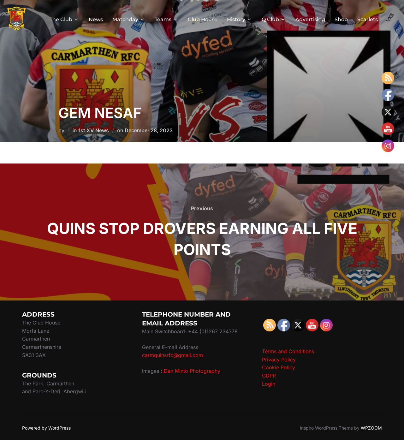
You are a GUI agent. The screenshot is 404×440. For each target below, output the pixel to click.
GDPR (269, 375)
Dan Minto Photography (192, 371)
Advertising (310, 19)
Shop (341, 19)
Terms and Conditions (288, 351)
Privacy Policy (279, 359)
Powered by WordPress (46, 428)
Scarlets (367, 19)
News (96, 19)
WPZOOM (371, 428)
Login (268, 384)
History (239, 19)
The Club (64, 19)
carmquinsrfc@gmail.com (172, 355)
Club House (202, 19)
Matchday (128, 19)
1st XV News (93, 130)
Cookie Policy (278, 367)
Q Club (274, 19)
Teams (166, 19)
